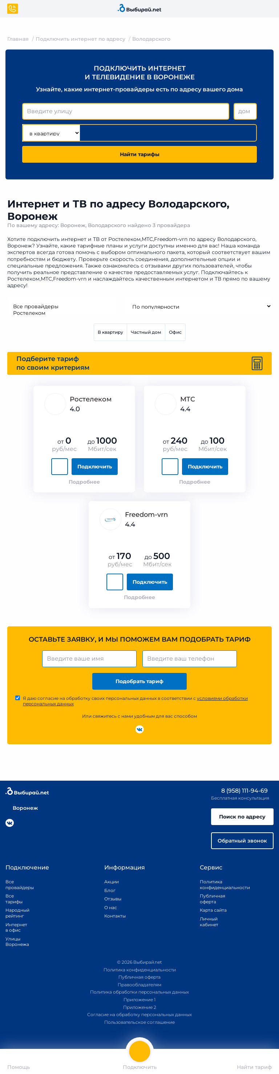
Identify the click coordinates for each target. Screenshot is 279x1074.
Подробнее (84, 482)
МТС (187, 399)
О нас (110, 907)
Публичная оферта (212, 898)
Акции (111, 881)
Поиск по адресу (242, 816)
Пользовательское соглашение (139, 1022)
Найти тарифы (139, 154)
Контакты (112, 916)
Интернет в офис (14, 927)
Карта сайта (213, 910)
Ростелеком (61, 313)
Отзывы (112, 898)
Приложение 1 (139, 999)
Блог (110, 890)
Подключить (94, 466)
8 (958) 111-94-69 (239, 790)
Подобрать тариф (139, 681)
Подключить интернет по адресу (80, 39)
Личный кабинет (209, 921)
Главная (18, 39)
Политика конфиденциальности (216, 884)
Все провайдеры (61, 306)
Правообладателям (139, 984)
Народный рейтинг (14, 913)
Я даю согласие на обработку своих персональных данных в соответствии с (135, 701)
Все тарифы (14, 898)
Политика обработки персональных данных (139, 992)
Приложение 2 (139, 1007)
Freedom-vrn (146, 515)
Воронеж (21, 808)
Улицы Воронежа (14, 941)
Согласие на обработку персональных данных (139, 1014)
